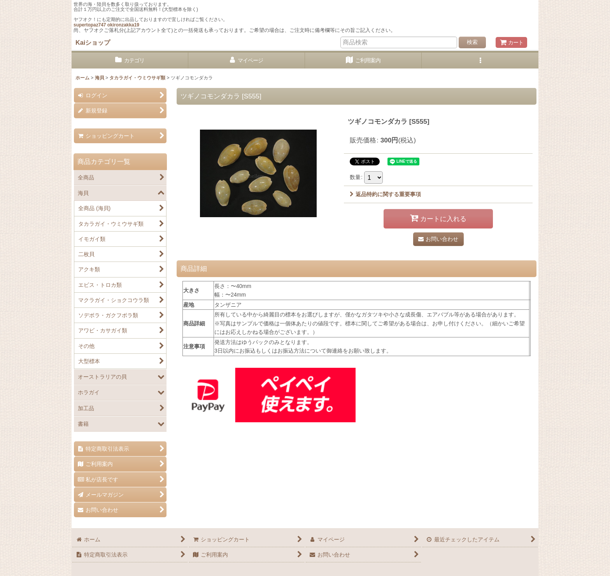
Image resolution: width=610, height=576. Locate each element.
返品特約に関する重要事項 (385, 194)
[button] (480, 60)
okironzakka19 (123, 25)
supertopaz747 (90, 25)
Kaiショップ (92, 42)
